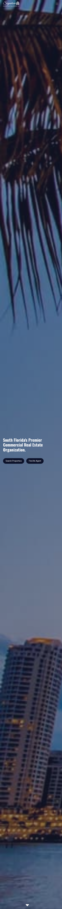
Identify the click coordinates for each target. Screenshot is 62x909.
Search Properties (14, 461)
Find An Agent (35, 461)
